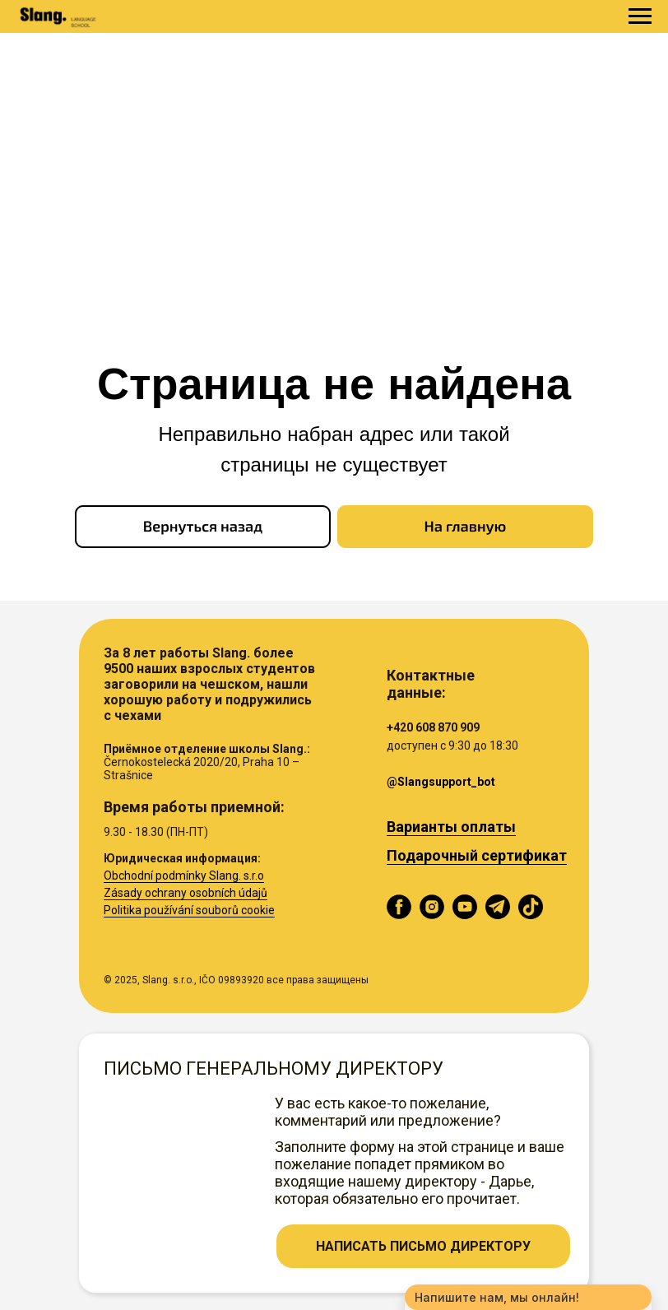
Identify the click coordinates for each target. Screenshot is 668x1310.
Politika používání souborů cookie (189, 910)
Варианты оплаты (451, 826)
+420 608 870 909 (433, 727)
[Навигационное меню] (640, 16)
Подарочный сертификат (477, 855)
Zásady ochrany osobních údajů (185, 892)
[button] (423, 1246)
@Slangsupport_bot (441, 781)
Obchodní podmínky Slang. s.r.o (184, 875)
